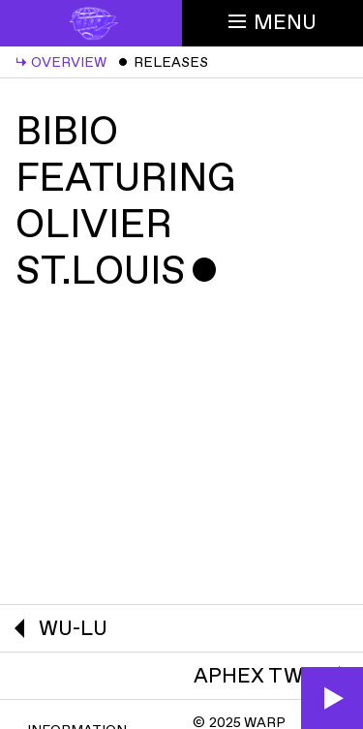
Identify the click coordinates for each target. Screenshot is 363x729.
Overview (60, 62)
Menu (272, 23)
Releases (163, 62)
